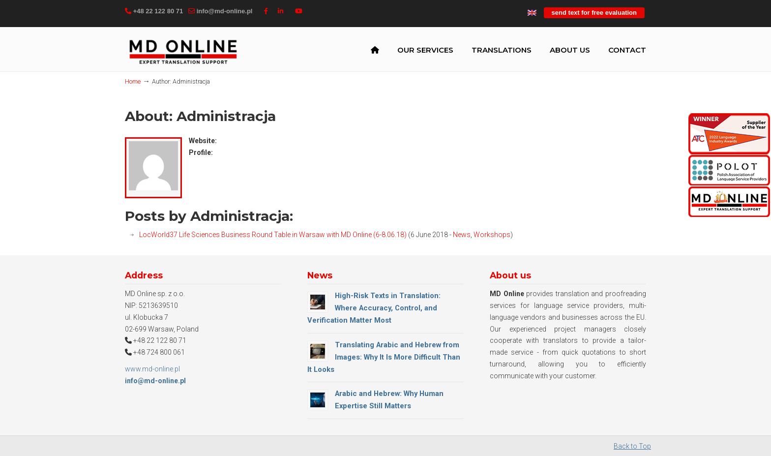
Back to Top (632, 446)
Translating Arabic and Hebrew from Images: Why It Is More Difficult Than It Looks (383, 357)
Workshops (492, 235)
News (462, 235)
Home (133, 81)
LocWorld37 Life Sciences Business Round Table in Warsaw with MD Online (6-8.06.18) (273, 235)
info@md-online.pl (225, 11)
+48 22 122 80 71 (158, 11)
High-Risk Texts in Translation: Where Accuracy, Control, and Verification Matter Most (374, 308)
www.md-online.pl (152, 369)
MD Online (183, 51)
